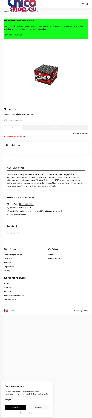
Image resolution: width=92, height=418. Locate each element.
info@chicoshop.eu (18, 210)
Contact (7, 278)
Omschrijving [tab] (46, 145)
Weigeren (38, 407)
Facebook (14, 228)
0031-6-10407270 (24, 203)
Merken (51, 249)
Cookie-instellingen (27, 413)
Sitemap (7, 282)
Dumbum (30, 114)
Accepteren (15, 407)
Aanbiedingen (54, 253)
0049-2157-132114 (26, 199)
